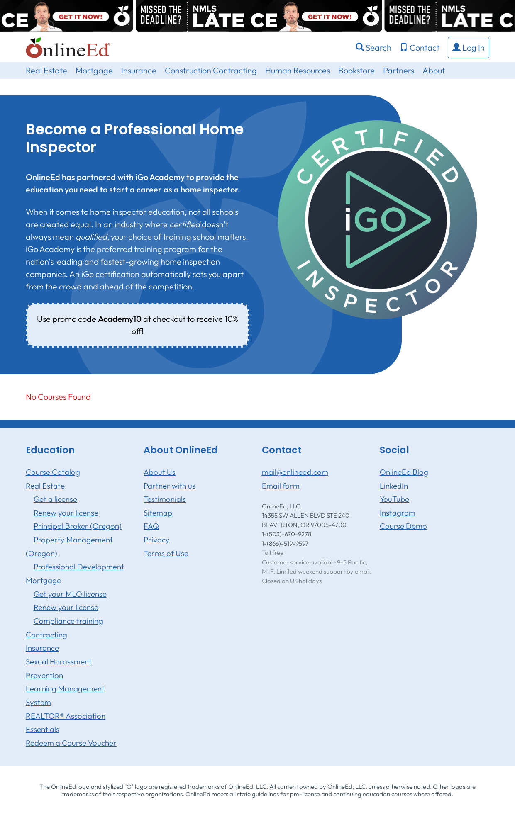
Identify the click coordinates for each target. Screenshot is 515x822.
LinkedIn (394, 486)
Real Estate (46, 70)
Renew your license (66, 513)
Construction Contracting (211, 70)
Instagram (397, 513)
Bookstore (356, 70)
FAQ (151, 526)
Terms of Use (166, 553)
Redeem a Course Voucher (71, 743)
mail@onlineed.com (295, 472)
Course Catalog (53, 472)
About (433, 70)
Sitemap (158, 513)
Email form (281, 486)
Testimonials (165, 499)
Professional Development (79, 567)
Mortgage (94, 70)
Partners (398, 70)
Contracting (46, 635)
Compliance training (68, 621)
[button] (468, 47)
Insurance (138, 70)
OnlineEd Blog (404, 472)
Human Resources (297, 70)
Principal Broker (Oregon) (78, 526)
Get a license (55, 499)
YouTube (394, 499)
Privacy (157, 540)
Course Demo (403, 526)
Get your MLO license (70, 594)
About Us (160, 472)
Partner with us (169, 486)
